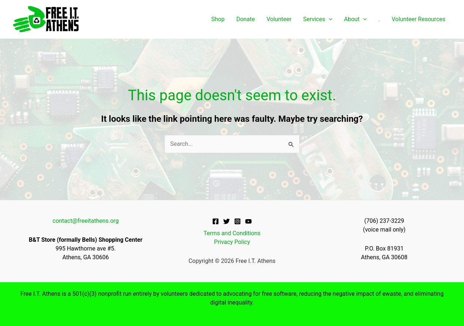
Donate (245, 19)
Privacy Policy (232, 241)
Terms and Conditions (232, 233)
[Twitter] (226, 221)
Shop (217, 19)
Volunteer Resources (418, 19)
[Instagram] (237, 221)
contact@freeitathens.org (86, 220)
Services (317, 19)
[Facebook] (215, 221)
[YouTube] (248, 221)
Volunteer (279, 19)
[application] (328, 19)
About (355, 19)
